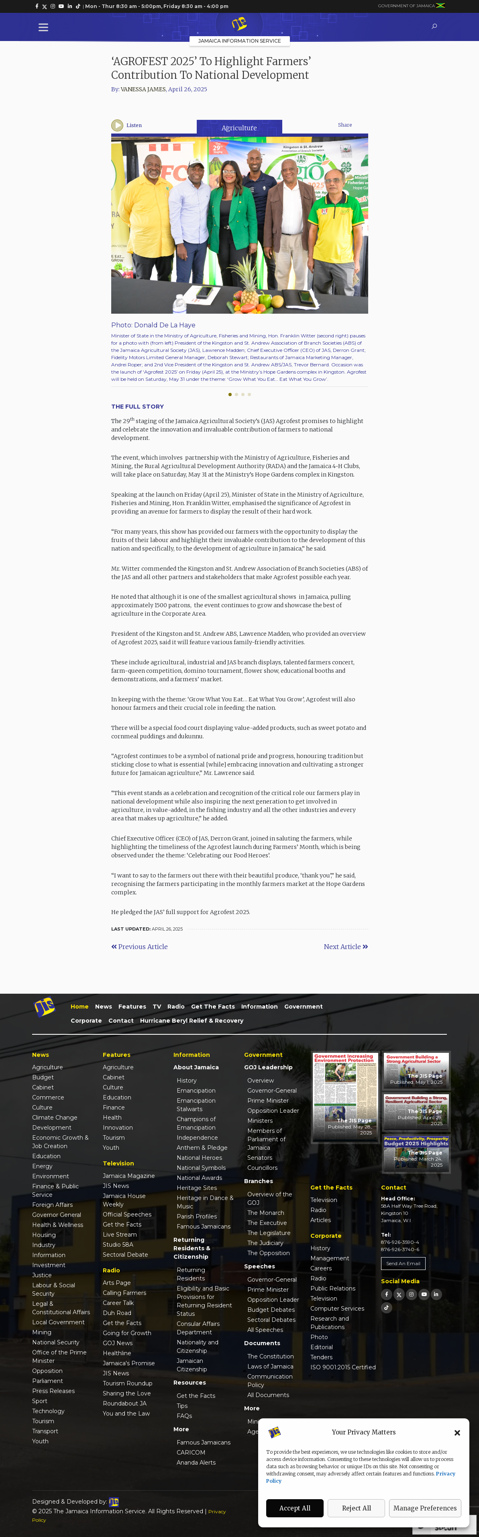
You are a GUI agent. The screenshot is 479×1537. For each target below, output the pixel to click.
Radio (176, 1006)
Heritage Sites (197, 1188)
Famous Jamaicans (203, 1226)
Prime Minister (268, 1100)
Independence (197, 1137)
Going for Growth (127, 1333)
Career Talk (118, 1303)
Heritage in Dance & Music (205, 1202)
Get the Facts (213, 1006)
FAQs (184, 1416)
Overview (260, 1080)
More (181, 1429)
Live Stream (120, 1234)
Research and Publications (329, 1323)
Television (323, 1200)
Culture (42, 1107)
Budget (43, 1077)
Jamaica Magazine (129, 1175)
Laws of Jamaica (270, 1366)
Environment (50, 1176)
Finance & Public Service (55, 1190)
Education (46, 1156)
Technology (48, 1411)
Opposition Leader (273, 1110)
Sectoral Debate (125, 1254)
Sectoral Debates (271, 1319)
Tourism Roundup (128, 1383)
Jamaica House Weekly (124, 1200)
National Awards (199, 1178)
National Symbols (201, 1167)
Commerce (48, 1097)
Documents (262, 1343)
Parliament (47, 1381)
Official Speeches (127, 1214)
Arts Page (117, 1282)
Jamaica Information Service (239, 41)
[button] (457, 1432)
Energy (42, 1166)
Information (259, 1006)
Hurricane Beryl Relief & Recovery (191, 1020)
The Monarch (265, 1212)
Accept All (294, 1508)
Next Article (346, 947)
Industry (43, 1245)
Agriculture (239, 128)
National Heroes (199, 1157)
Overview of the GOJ (269, 1198)
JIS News (116, 1186)
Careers (321, 1268)
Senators (259, 1157)
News (103, 1006)
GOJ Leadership (268, 1067)
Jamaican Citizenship (192, 1365)
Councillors (262, 1167)
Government (303, 1006)
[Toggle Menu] (45, 27)
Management (329, 1258)
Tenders (321, 1357)
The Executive (267, 1223)
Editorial (321, 1347)
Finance (114, 1107)
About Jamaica (196, 1067)
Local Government (58, 1322)
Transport (45, 1431)
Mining (41, 1332)
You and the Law (126, 1413)
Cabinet (43, 1087)
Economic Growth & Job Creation (60, 1142)
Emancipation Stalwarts (196, 1105)
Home (80, 1006)
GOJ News (117, 1343)
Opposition (47, 1371)
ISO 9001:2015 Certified (343, 1367)
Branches (258, 1181)
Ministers (260, 1120)
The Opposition (268, 1253)
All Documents (268, 1395)
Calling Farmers (124, 1293)
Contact (121, 1020)
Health (112, 1117)
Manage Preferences (425, 1508)
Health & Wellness (57, 1225)
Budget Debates (271, 1309)
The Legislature (269, 1233)
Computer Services (337, 1308)
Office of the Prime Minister (59, 1356)
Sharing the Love (127, 1393)
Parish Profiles (197, 1216)
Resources (189, 1382)
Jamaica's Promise (129, 1363)
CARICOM (191, 1452)
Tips (182, 1406)
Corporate (86, 1020)
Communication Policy (270, 1381)
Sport (39, 1401)
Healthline (117, 1353)
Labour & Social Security (53, 1289)
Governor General (56, 1215)
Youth (40, 1441)
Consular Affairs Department (198, 1328)
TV (157, 1006)
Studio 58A (118, 1244)
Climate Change (54, 1117)
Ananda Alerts (196, 1462)
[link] (37, 6)
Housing (44, 1235)
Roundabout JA (125, 1403)
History (187, 1080)
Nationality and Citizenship (197, 1346)
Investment (48, 1265)
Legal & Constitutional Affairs (61, 1308)
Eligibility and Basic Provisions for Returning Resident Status (204, 1301)
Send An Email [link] (403, 1263)
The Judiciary (265, 1243)
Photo (319, 1337)
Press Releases (53, 1391)
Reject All (356, 1508)
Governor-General (272, 1090)
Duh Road (117, 1313)
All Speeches (265, 1330)
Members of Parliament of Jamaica (266, 1139)
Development (51, 1127)
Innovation (118, 1127)
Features (132, 1006)
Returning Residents (191, 1274)
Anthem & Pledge (202, 1147)
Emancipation (196, 1090)
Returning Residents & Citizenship (191, 1248)
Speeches (259, 1266)
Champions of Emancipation (196, 1123)
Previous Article (139, 947)
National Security (55, 1342)
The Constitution (270, 1356)
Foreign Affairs (52, 1204)
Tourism (43, 1421)
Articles (320, 1220)
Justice (42, 1275)
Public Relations (332, 1288)
